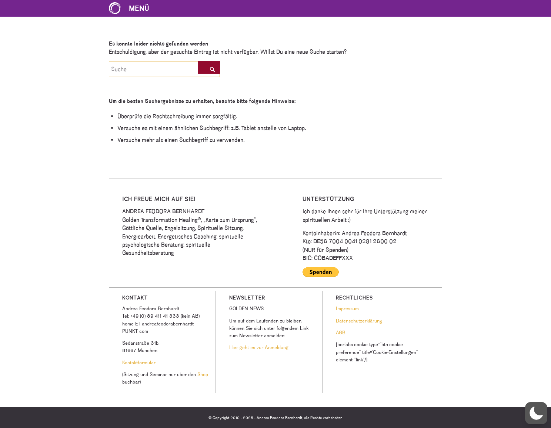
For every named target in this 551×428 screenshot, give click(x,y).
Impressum (347, 308)
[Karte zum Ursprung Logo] (115, 8)
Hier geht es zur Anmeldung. (259, 347)
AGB (340, 332)
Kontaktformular (139, 362)
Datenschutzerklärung (359, 321)
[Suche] (164, 69)
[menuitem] (133, 8)
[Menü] (133, 8)
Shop (202, 374)
